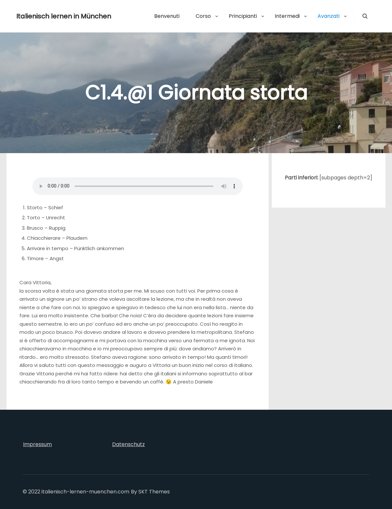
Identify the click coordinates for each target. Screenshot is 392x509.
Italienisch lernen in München (48, 16)
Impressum (37, 444)
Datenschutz (128, 444)
